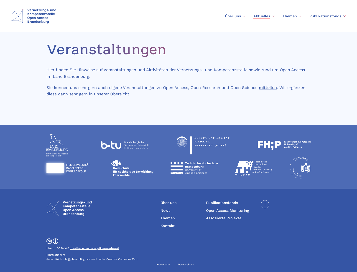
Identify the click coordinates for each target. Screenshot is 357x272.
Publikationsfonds (222, 203)
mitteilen (268, 87)
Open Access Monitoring (227, 210)
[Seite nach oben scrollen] (265, 204)
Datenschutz (186, 264)
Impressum (163, 264)
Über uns (168, 203)
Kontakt (168, 226)
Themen (168, 218)
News (165, 210)
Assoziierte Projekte (223, 218)
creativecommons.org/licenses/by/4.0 (94, 248)
